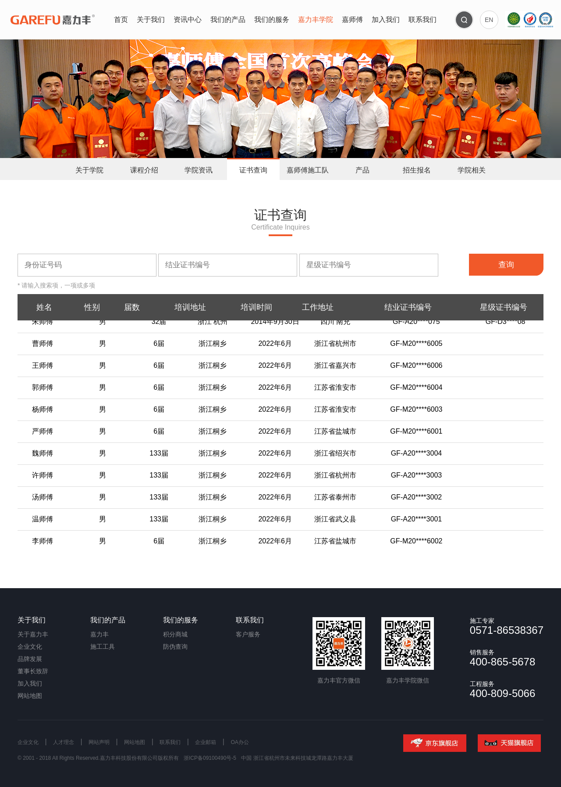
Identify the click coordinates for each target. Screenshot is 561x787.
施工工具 (102, 646)
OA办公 (240, 742)
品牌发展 (30, 658)
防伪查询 (175, 646)
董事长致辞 (33, 671)
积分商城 (175, 634)
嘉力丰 (99, 634)
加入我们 (30, 683)
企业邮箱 (205, 742)
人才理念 (63, 742)
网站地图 (30, 695)
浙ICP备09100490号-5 (210, 758)
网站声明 (99, 742)
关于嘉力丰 (33, 634)
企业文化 (30, 646)
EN (489, 19)
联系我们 (170, 742)
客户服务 (248, 634)
